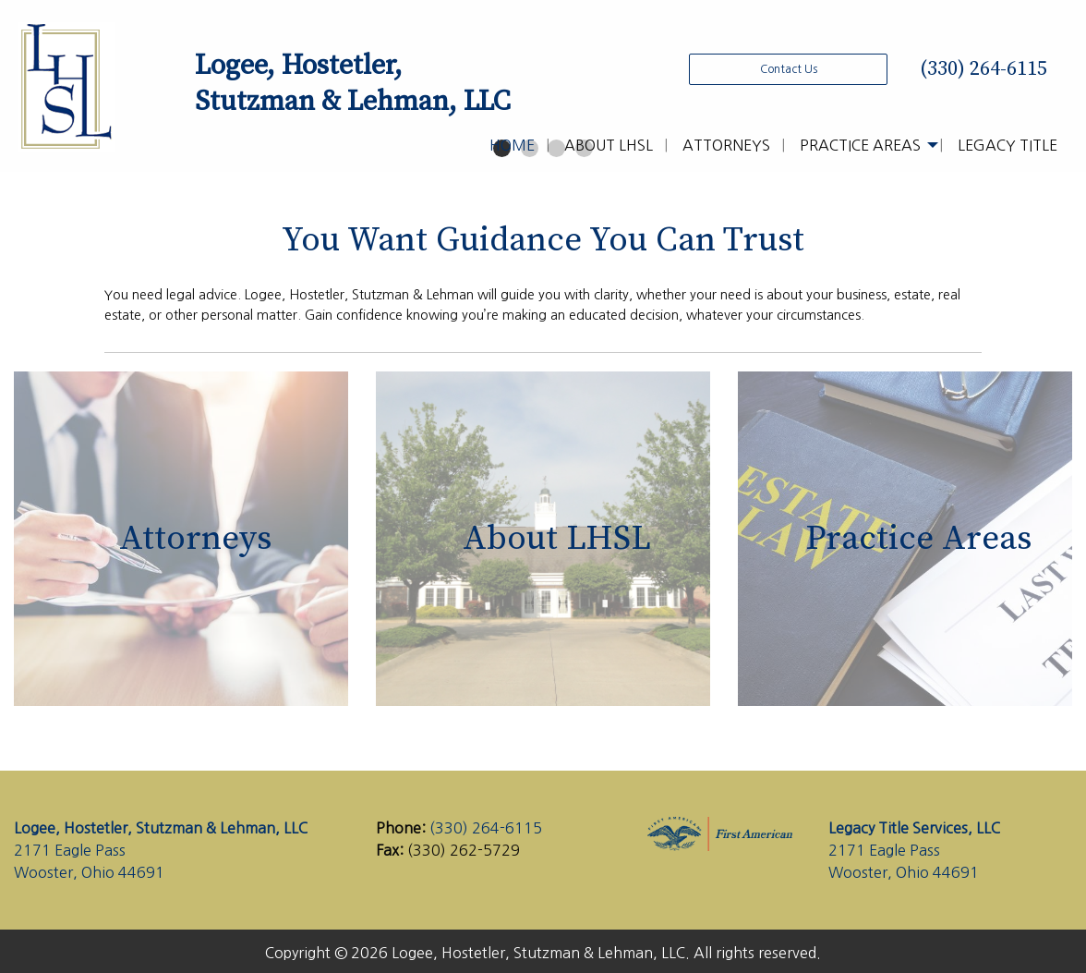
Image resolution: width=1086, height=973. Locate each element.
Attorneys (726, 145)
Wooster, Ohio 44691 (89, 872)
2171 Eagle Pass (70, 850)
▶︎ (1053, 171)
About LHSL (608, 145)
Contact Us (788, 69)
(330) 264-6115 (981, 68)
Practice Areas (860, 145)
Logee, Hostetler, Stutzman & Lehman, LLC (161, 828)
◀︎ (47, 171)
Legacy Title (1007, 145)
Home (512, 145)
